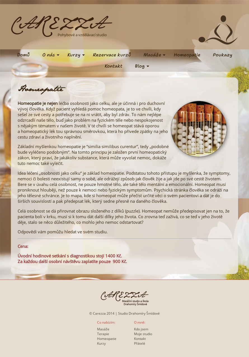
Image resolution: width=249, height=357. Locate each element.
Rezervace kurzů (112, 55)
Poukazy (222, 55)
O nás (48, 55)
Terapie (103, 333)
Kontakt (113, 66)
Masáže (152, 55)
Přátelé (139, 343)
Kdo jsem (141, 329)
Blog (140, 66)
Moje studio (143, 333)
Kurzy (73, 55)
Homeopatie (187, 55)
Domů (23, 55)
